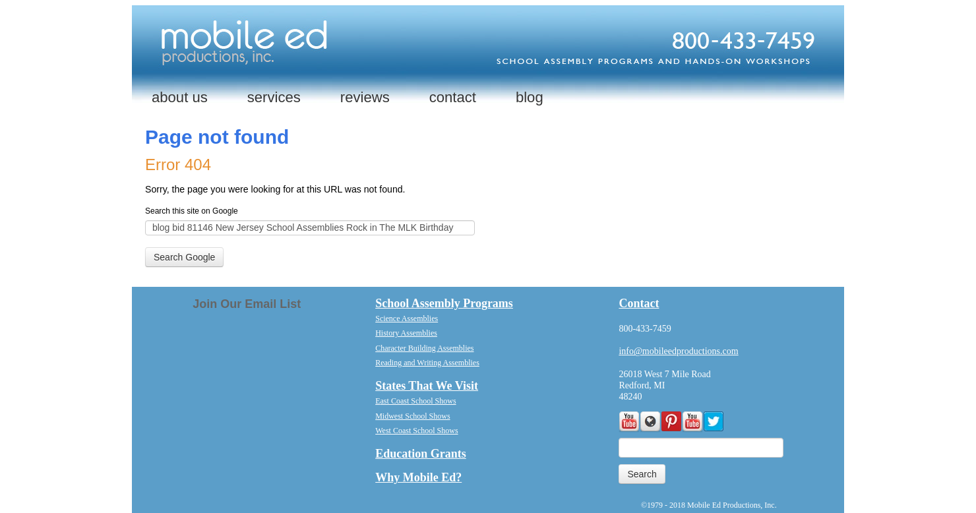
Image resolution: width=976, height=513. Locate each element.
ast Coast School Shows (418, 401)
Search (641, 474)
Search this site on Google (191, 211)
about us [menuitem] (180, 97)
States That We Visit (426, 385)
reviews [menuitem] (365, 97)
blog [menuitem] (529, 97)
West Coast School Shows (416, 430)
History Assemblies (406, 333)
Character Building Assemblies (424, 348)
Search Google (184, 257)
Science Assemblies (406, 318)
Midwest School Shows (412, 416)
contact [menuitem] (452, 97)
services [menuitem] (274, 97)
